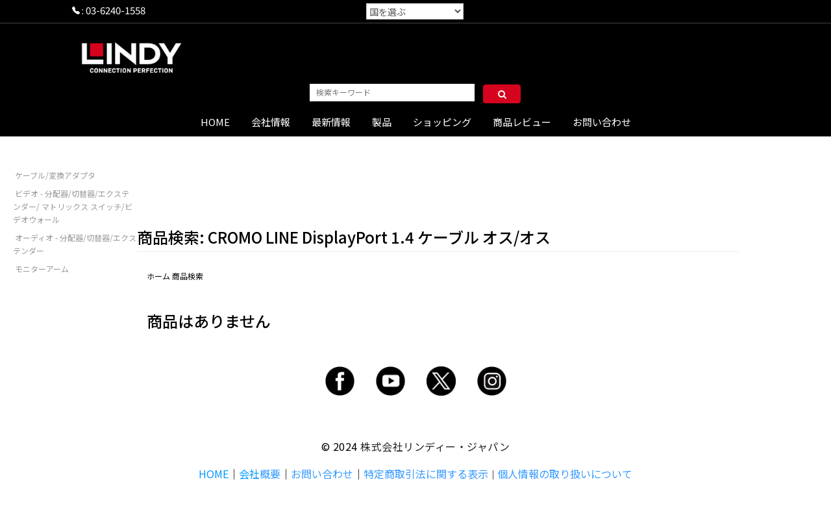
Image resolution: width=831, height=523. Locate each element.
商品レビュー (522, 122)
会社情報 (270, 122)
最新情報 (331, 122)
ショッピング (442, 122)
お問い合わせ (602, 122)
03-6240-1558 (115, 10)
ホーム (158, 275)
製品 (381, 122)
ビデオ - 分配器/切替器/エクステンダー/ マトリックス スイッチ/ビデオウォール (72, 206)
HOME (215, 122)
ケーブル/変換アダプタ (55, 175)
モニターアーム (42, 268)
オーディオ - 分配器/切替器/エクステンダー (74, 244)
